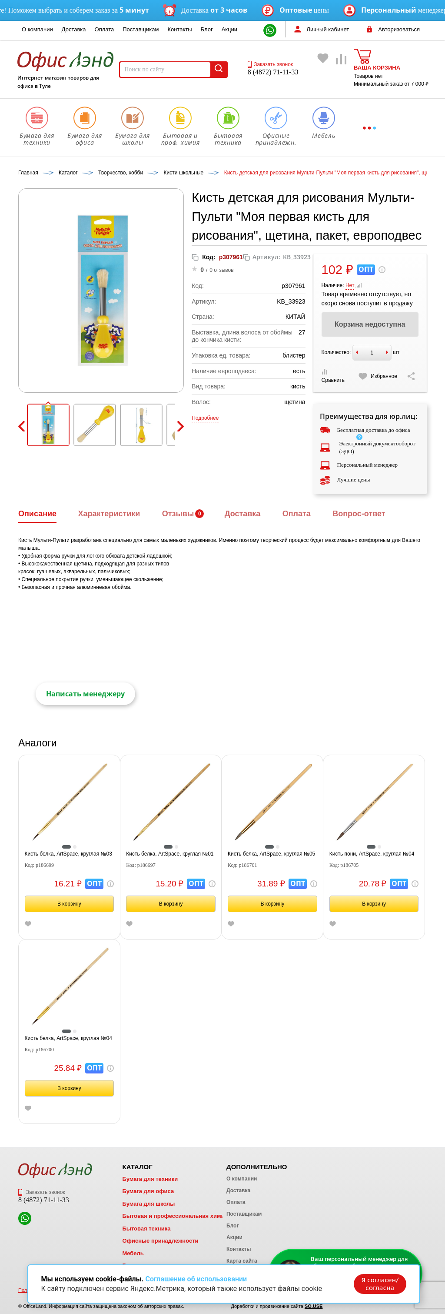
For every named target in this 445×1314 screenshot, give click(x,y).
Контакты (179, 29)
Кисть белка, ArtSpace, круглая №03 (68, 854)
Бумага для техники (150, 1179)
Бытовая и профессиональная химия (175, 1216)
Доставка (74, 29)
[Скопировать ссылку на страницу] (411, 376)
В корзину (69, 904)
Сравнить (333, 376)
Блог (207, 29)
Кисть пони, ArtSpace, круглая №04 (372, 854)
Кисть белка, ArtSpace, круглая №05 (271, 854)
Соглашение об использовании (196, 1278)
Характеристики (109, 513)
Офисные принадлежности (160, 1240)
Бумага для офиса (148, 1191)
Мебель (132, 1253)
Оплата (104, 29)
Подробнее (205, 418)
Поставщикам (141, 29)
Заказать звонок (270, 64)
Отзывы (178, 513)
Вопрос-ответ (358, 513)
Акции (229, 29)
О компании (37, 29)
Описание (37, 513)
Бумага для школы (148, 1203)
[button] (48, 425)
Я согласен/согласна (379, 1283)
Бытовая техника (146, 1228)
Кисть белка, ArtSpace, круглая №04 (68, 1038)
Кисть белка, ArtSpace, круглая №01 (169, 854)
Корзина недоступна (370, 324)
